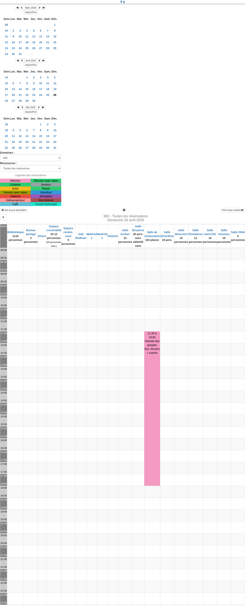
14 (47, 36)
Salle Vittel (238, 232)
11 (6, 36)
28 (47, 48)
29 (54, 48)
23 (13, 48)
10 (6, 30)
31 (20, 54)
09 (6, 24)
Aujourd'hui (31, 12)
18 (27, 42)
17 (20, 42)
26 (33, 48)
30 (13, 54)
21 (47, 42)
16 (13, 42)
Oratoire (113, 236)
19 (33, 42)
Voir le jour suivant (233, 210)
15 (54, 36)
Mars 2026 (30, 7)
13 (40, 36)
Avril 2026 (30, 60)
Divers (42, 236)
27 (40, 48)
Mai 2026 (30, 107)
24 (20, 48)
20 (40, 42)
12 (33, 36)
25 (27, 48)
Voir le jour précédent (13, 210)
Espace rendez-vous (68, 232)
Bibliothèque (15, 232)
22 (54, 42)
